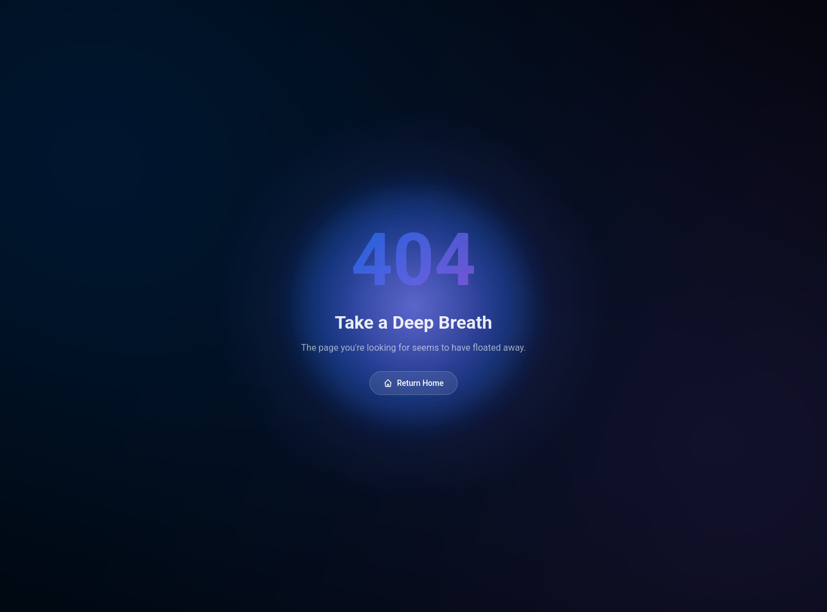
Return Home (413, 383)
